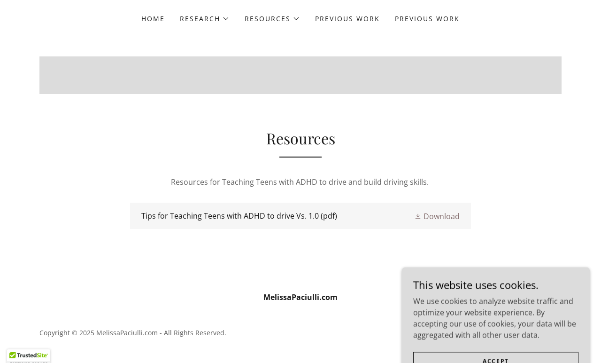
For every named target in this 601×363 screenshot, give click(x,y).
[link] (300, 216)
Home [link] (153, 18)
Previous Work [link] (347, 18)
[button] (205, 18)
